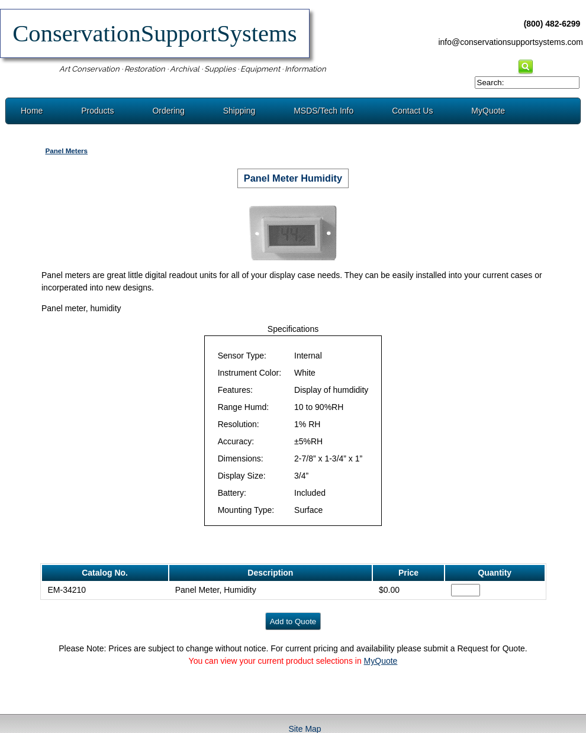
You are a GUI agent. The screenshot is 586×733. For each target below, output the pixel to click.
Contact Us (412, 110)
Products (97, 110)
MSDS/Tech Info (323, 110)
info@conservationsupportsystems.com (510, 42)
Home (32, 110)
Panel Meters (66, 150)
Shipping (239, 110)
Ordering (168, 110)
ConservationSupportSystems (155, 33)
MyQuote (488, 110)
